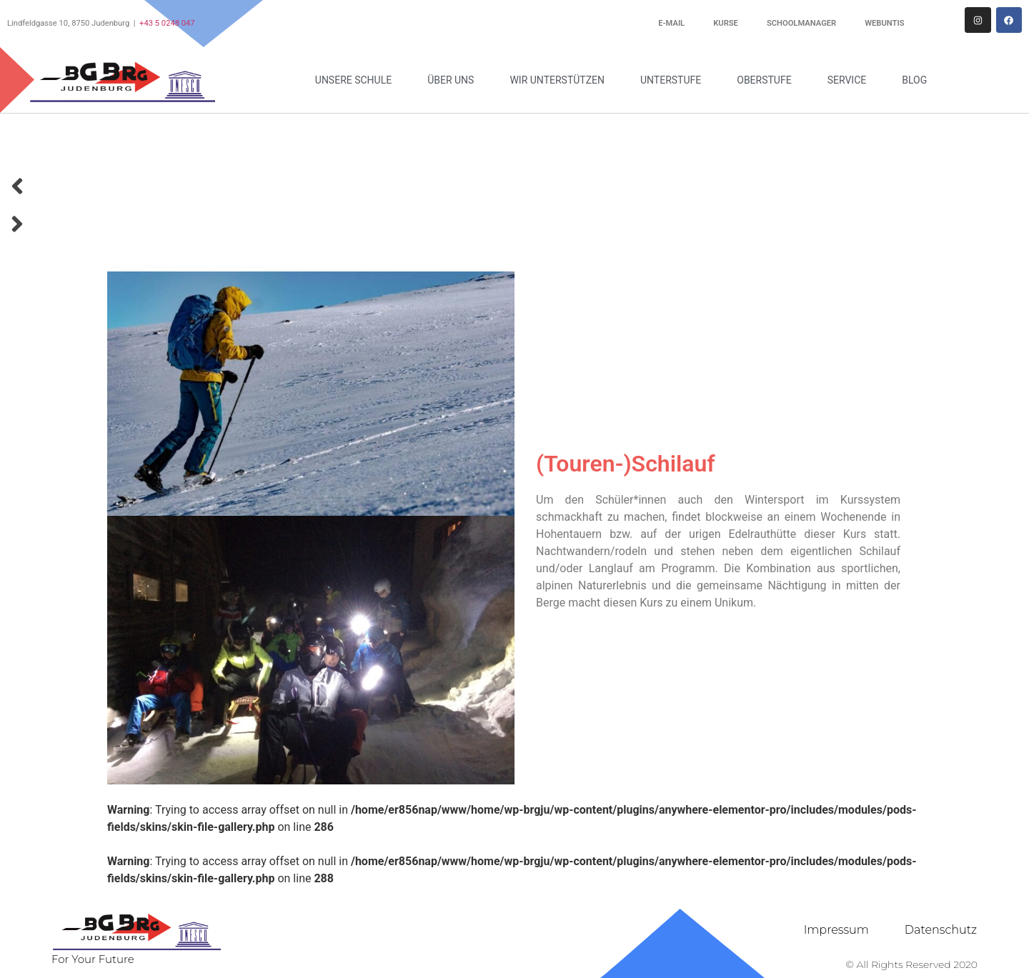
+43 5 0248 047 (167, 23)
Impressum (836, 930)
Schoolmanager (801, 23)
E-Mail (671, 23)
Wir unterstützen (560, 80)
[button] (514, 189)
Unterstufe (674, 80)
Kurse (725, 23)
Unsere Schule (357, 80)
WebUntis (884, 23)
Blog (914, 80)
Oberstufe (767, 80)
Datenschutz (941, 930)
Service (850, 80)
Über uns (454, 80)
